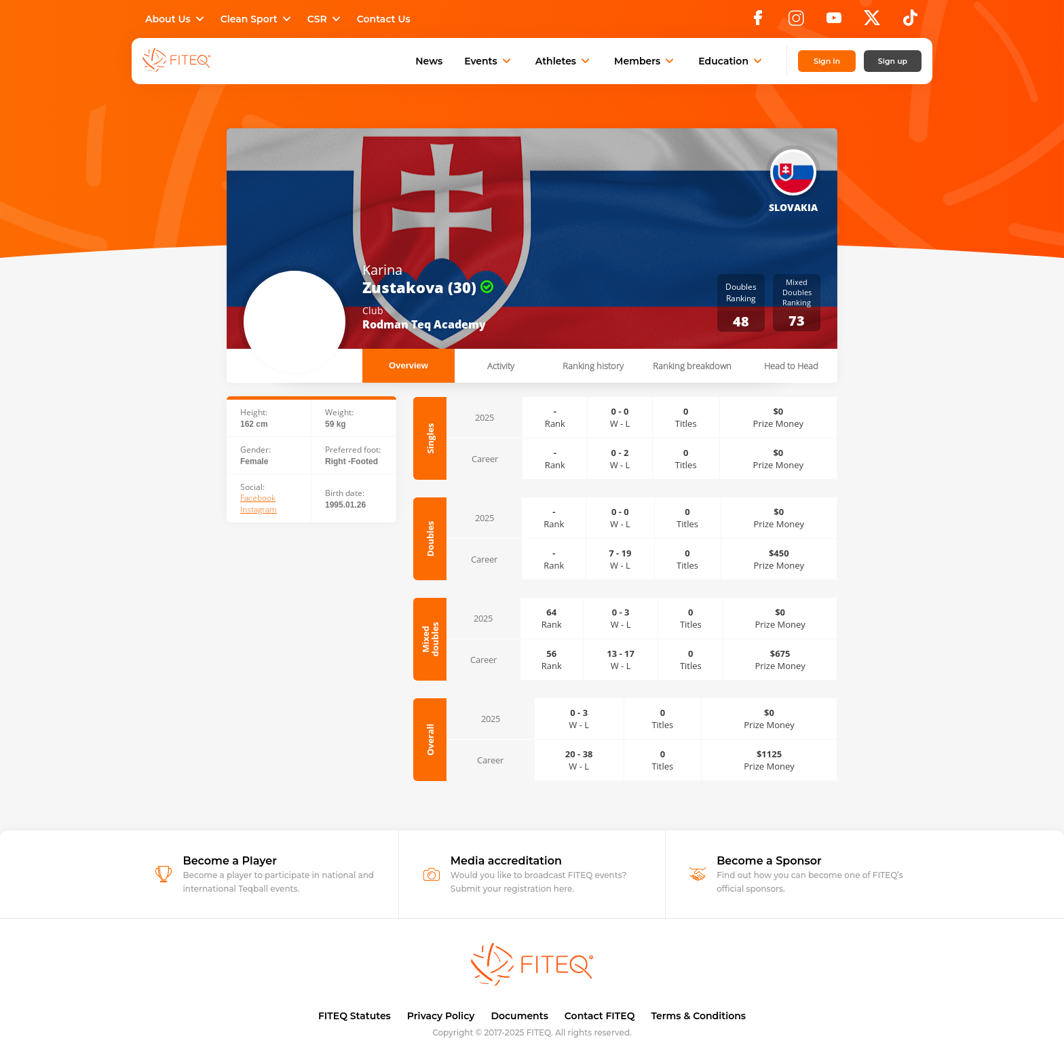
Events (489, 61)
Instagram (258, 509)
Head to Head (791, 366)
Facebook (258, 498)
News (428, 61)
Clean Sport (257, 19)
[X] (872, 22)
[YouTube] (834, 22)
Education (731, 61)
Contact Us (384, 19)
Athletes (563, 61)
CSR (325, 19)
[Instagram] (796, 22)
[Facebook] (758, 22)
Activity (500, 366)
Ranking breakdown (692, 366)
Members (645, 61)
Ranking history (593, 366)
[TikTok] (910, 22)
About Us (176, 19)
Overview (408, 365)
